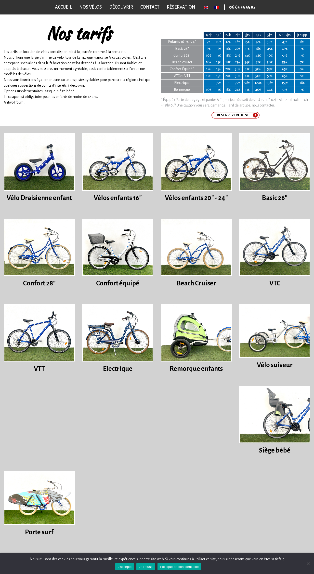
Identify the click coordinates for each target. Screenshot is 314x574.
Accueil (63, 7)
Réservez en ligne (233, 115)
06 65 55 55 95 (242, 7)
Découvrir (121, 7)
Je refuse (146, 567)
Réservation (181, 7)
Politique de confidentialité (179, 567)
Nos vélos (90, 7)
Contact (149, 7)
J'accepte (125, 567)
